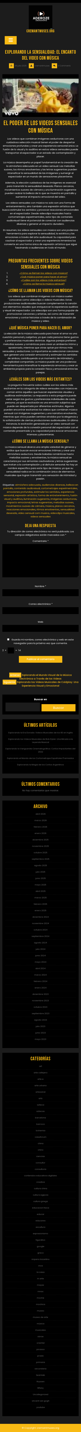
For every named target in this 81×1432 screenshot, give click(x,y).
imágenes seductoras (64, 499)
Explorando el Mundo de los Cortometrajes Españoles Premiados (40, 758)
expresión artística (26, 495)
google (40, 1246)
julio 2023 (40, 1026)
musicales (40, 1330)
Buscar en (40, 699)
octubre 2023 (40, 1007)
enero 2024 (41, 987)
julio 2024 (40, 949)
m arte (40, 1278)
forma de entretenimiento (53, 495)
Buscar (58, 708)
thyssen (41, 1381)
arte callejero (40, 1072)
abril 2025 (41, 891)
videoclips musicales (62, 513)
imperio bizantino (41, 1259)
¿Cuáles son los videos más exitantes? (43, 280)
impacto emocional (18, 502)
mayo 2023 (40, 1039)
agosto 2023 (40, 1019)
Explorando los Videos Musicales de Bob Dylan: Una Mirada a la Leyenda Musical (40, 741)
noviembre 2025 (40, 846)
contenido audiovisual (27, 488)
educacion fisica (40, 1207)
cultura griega (40, 1201)
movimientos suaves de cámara (25, 506)
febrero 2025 (40, 904)
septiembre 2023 (40, 1013)
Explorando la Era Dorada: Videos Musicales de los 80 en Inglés (40, 732)
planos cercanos (64, 506)
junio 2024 (40, 955)
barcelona (40, 1117)
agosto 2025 (40, 865)
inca (40, 1265)
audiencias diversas (53, 484)
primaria (40, 1362)
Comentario (41, 541)
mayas (40, 1285)
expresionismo (40, 1233)
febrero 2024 (40, 981)
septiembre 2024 (40, 936)
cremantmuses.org (40, 31)
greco (40, 1252)
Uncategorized (40, 1394)
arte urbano (40, 1085)
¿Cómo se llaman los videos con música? (44, 273)
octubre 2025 (40, 852)
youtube (40, 1407)
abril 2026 (41, 813)
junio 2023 (40, 1032)
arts (40, 1098)
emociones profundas (20, 492)
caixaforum (40, 1136)
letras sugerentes (41, 502)
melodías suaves (63, 502)
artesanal (40, 1091)
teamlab (40, 1375)
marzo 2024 (40, 974)
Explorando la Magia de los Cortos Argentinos (40, 764)
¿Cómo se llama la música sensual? (44, 283)
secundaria (40, 1368)
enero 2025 (40, 910)
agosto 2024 (40, 942)
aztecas (40, 1111)
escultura (40, 1227)
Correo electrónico (41, 604)
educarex (40, 1220)
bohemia (40, 1130)
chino (40, 1149)
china (40, 1143)
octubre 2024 (40, 929)
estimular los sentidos (47, 492)
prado (40, 1355)
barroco (40, 1124)
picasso (40, 1349)
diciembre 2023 (40, 994)
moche (40, 1297)
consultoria (40, 1169)
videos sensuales (41, 516)
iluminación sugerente (37, 499)
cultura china (40, 1188)
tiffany (40, 1387)
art (40, 1066)
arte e (40, 1079)
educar (40, 1214)
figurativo (40, 1239)
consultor (40, 1162)
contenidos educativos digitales (40, 1175)
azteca (40, 1104)
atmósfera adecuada (28, 484)
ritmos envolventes (48, 509)
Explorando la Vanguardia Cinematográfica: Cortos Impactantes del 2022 (40, 750)
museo (40, 1310)
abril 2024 (40, 968)
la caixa (41, 1272)
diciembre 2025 (40, 839)
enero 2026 (40, 833)
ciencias (40, 1156)
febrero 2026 (40, 826)
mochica (40, 1304)
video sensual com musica (33, 513)
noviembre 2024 (40, 923)
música (49, 506)
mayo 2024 (40, 961)
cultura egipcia (40, 1194)
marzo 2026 (40, 820)
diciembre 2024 (40, 916)
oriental (41, 1342)
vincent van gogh (40, 1400)
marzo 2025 (40, 897)
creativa (40, 1182)
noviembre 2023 (40, 1000)
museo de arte (40, 1317)
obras (40, 1336)
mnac (41, 1291)
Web (40, 621)
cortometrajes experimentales (59, 488)
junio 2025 (40, 878)
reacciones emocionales (21, 509)
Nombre (40, 586)
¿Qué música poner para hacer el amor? (43, 276)
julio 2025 (40, 871)
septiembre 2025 (40, 859)
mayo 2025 (40, 884)
